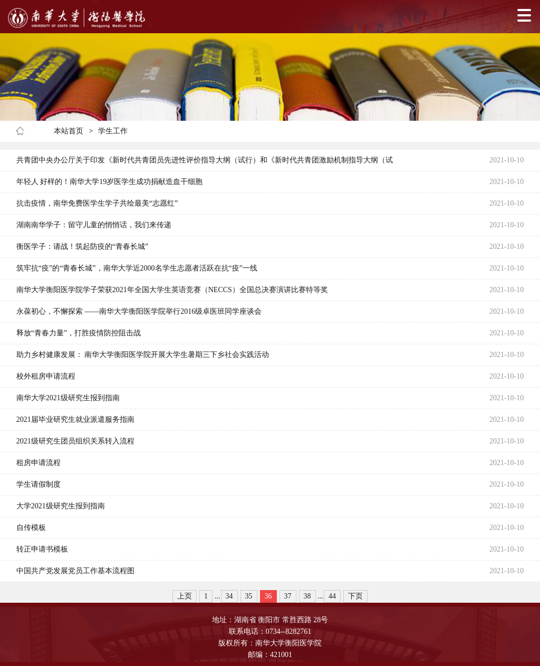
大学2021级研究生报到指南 (60, 506)
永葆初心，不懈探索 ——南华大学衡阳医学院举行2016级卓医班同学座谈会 (139, 311)
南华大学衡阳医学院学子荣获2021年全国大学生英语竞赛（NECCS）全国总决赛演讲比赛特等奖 (172, 290)
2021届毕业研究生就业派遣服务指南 (75, 419)
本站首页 (68, 131)
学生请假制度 (38, 484)
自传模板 (31, 528)
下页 (355, 596)
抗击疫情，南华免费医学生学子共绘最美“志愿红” (97, 203)
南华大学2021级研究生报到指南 (68, 398)
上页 (184, 596)
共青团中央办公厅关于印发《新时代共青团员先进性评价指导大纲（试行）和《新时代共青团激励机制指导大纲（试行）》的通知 (204, 163)
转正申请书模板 (42, 549)
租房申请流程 (38, 463)
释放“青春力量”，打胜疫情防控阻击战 (78, 333)
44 (332, 596)
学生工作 (113, 131)
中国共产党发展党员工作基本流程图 (75, 571)
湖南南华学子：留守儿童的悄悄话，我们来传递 (93, 225)
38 (307, 596)
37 (288, 596)
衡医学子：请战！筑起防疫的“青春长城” (82, 246)
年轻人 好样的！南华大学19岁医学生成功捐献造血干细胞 (109, 182)
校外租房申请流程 (45, 376)
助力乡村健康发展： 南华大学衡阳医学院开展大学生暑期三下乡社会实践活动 (142, 355)
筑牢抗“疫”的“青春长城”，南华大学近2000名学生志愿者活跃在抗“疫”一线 (136, 268)
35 (249, 596)
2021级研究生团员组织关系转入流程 (75, 441)
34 (229, 596)
